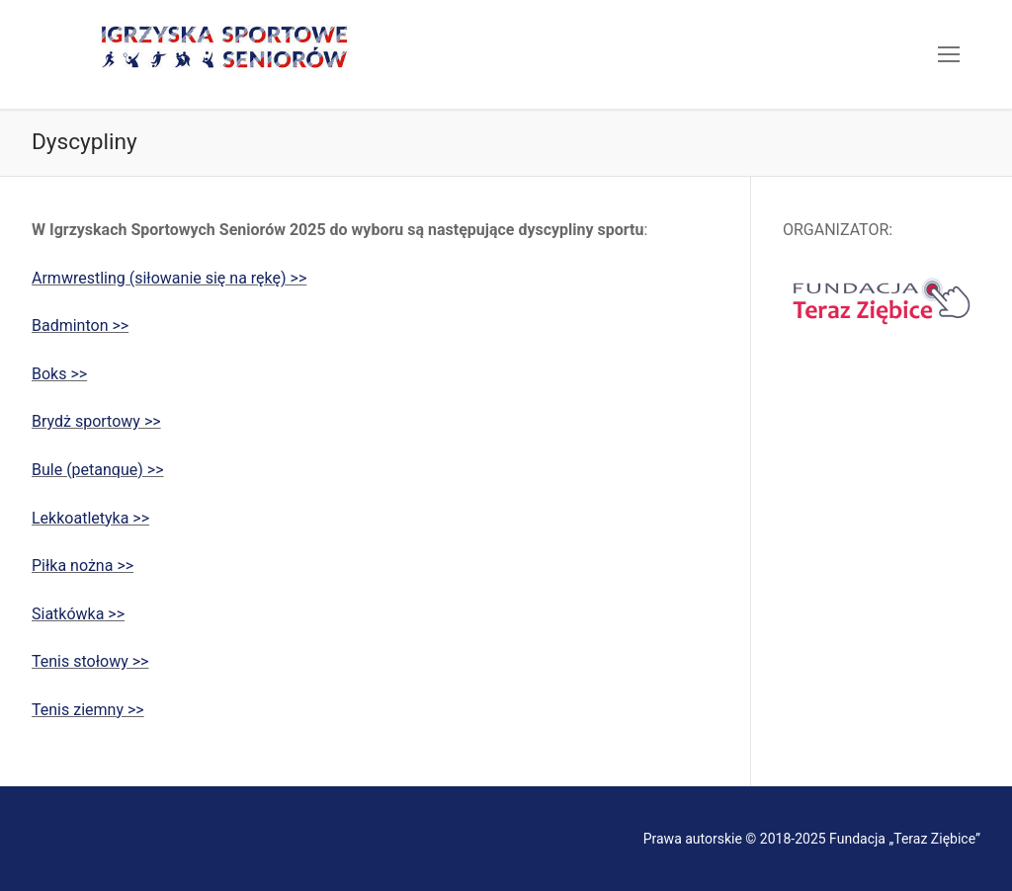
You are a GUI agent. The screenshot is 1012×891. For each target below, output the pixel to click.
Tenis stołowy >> (90, 661)
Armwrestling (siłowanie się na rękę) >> (169, 278)
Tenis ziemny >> (88, 709)
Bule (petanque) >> (98, 469)
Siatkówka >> (78, 614)
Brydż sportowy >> (96, 421)
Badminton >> (80, 325)
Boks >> (59, 373)
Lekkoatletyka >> (90, 518)
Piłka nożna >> (82, 565)
